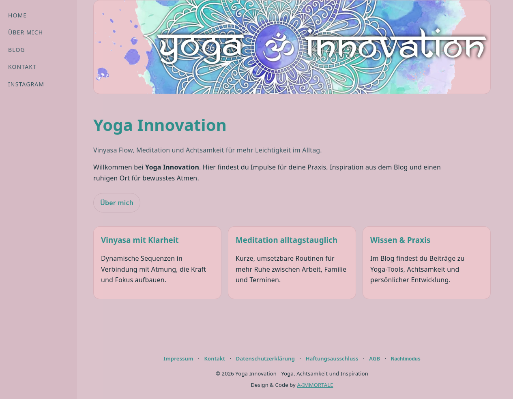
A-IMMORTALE (315, 384)
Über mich (25, 32)
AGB (374, 358)
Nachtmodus (406, 359)
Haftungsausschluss (332, 358)
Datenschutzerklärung (265, 358)
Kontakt (22, 67)
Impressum (178, 358)
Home (17, 15)
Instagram (26, 84)
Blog (16, 50)
